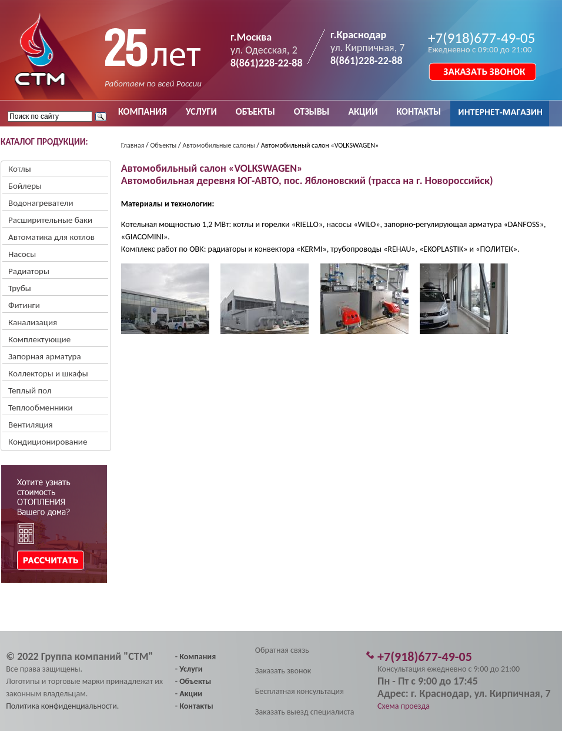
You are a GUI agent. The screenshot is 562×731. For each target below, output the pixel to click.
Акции (190, 694)
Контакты (196, 706)
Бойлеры (25, 186)
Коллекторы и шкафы (48, 373)
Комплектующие (39, 339)
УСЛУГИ (201, 111)
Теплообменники (40, 407)
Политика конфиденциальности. (62, 706)
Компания (197, 657)
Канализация (32, 322)
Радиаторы (28, 271)
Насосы (22, 254)
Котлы (19, 168)
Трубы (19, 288)
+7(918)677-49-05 (481, 38)
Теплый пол (29, 390)
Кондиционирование (47, 441)
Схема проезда (403, 706)
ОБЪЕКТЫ (255, 111)
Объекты (163, 145)
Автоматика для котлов (51, 237)
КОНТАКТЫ (418, 111)
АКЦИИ (362, 111)
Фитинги (24, 305)
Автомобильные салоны (218, 145)
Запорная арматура (44, 356)
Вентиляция (30, 424)
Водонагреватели (40, 203)
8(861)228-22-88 (266, 62)
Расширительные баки (50, 220)
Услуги (190, 669)
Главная (132, 145)
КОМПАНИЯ (142, 111)
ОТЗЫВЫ (312, 111)
